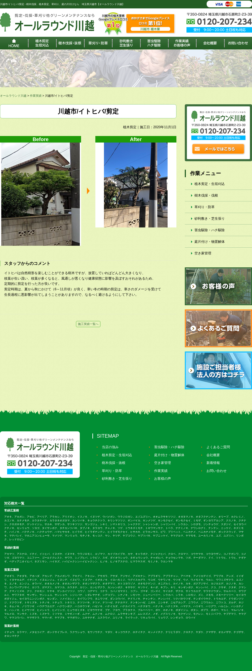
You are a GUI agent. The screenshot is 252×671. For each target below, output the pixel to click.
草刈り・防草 (204, 207)
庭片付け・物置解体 (209, 241)
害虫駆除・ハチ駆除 (209, 230)
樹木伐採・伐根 (206, 195)
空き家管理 (202, 253)
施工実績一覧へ (88, 324)
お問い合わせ (215, 470)
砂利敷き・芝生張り (209, 218)
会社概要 (211, 455)
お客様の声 (160, 478)
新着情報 (211, 463)
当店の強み (108, 447)
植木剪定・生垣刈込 (209, 184)
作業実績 (159, 470)
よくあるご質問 (216, 447)
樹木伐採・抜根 (111, 463)
